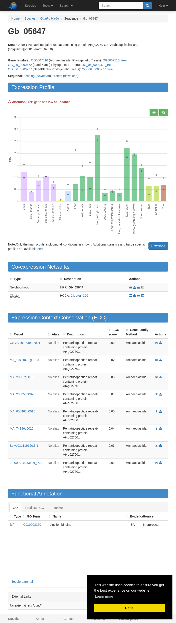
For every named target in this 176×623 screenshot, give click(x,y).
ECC (99, 318)
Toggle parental (22, 581)
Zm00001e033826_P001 (27, 463)
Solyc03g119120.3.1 (24, 445)
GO (15, 507)
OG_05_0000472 (20, 65)
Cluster (15, 295)
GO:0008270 (32, 524)
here (40, 249)
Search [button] (66, 5)
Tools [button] (48, 5)
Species (30, 5)
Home (15, 18)
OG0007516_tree (115, 60)
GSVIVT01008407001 (25, 343)
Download (158, 246)
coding (30, 76)
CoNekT (14, 619)
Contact (69, 619)
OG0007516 (39, 60)
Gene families (18, 60)
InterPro (57, 507)
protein (57, 76)
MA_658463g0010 (22, 411)
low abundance (59, 102)
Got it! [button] (129, 608)
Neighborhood (19, 287)
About (40, 619)
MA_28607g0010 (22, 377)
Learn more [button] (104, 596)
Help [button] (163, 5)
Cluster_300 (79, 295)
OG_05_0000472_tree (97, 65)
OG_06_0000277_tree (97, 69)
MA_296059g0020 (22, 394)
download (43, 76)
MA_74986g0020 (22, 428)
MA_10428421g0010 (24, 360)
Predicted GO (34, 507)
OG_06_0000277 (20, 69)
